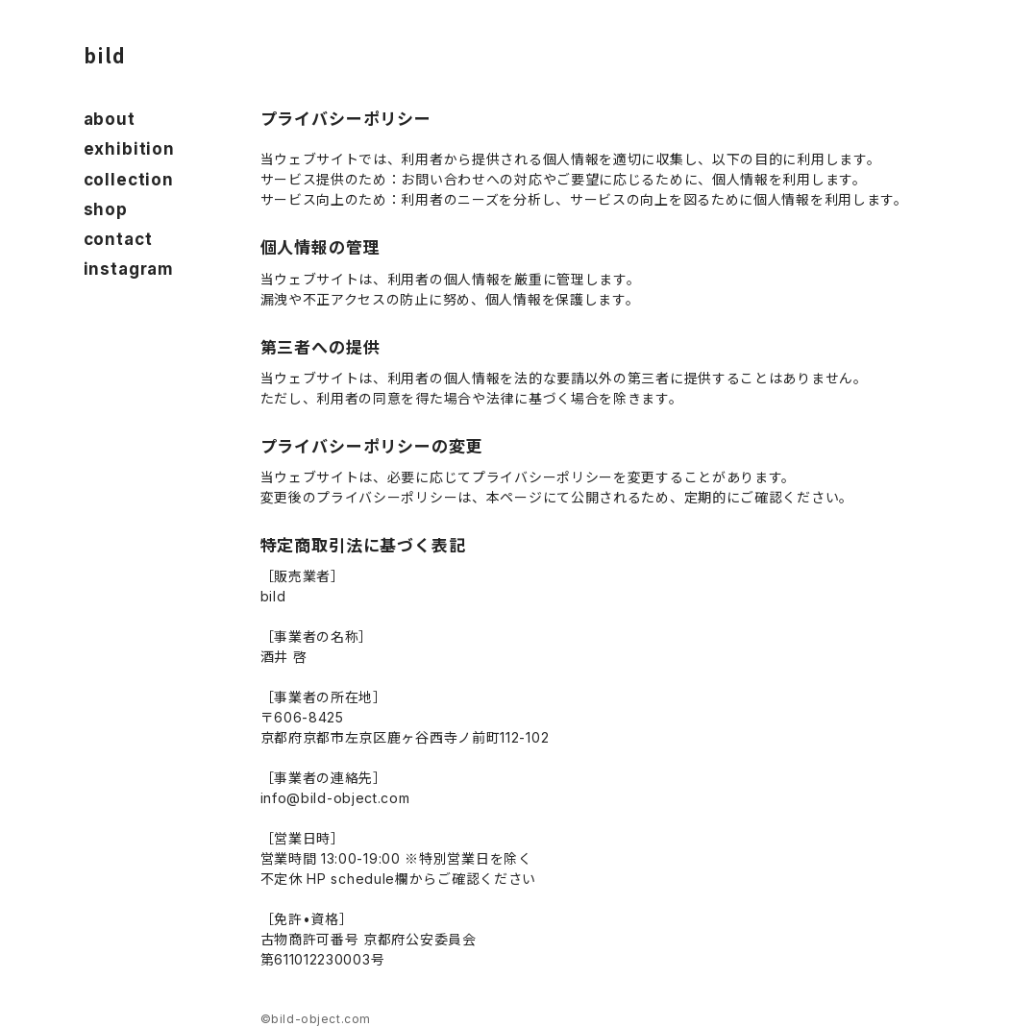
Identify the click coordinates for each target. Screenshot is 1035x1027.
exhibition (130, 149)
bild (105, 55)
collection (129, 179)
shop (106, 209)
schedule (363, 878)
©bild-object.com (316, 1019)
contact (118, 239)
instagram (129, 269)
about (110, 119)
